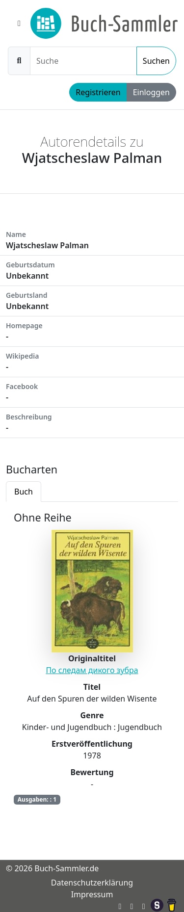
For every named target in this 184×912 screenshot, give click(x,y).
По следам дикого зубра (92, 670)
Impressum (92, 894)
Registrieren (98, 92)
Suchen (156, 60)
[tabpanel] (92, 665)
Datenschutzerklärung (92, 882)
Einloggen (151, 92)
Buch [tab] (23, 491)
